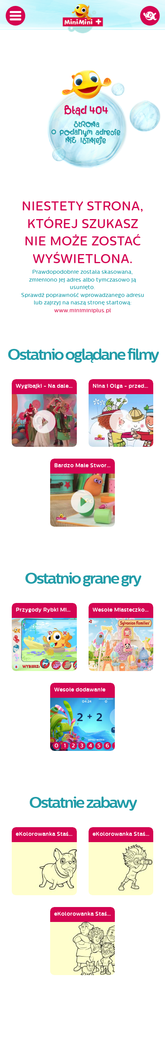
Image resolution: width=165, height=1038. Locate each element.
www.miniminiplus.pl (82, 310)
